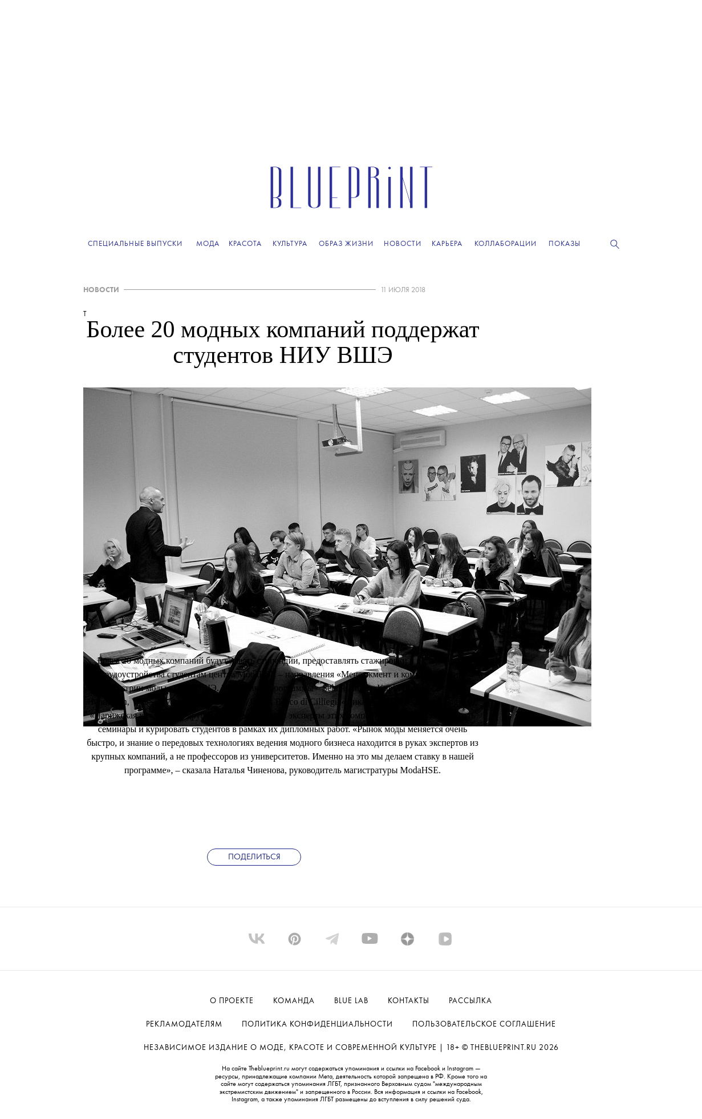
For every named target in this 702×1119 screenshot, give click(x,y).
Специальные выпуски (135, 244)
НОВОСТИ (101, 290)
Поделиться (254, 857)
